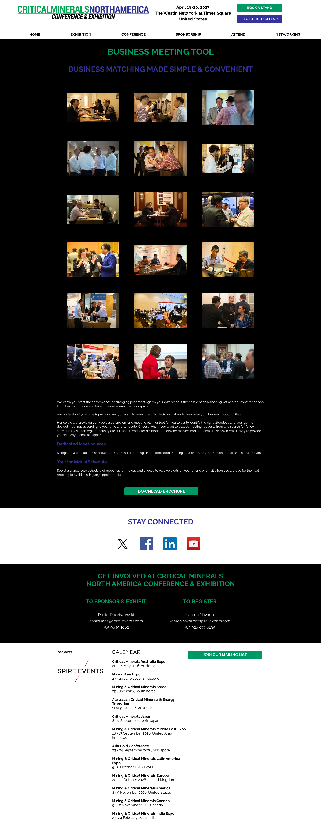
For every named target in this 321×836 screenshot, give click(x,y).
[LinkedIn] (170, 543)
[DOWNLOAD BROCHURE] (161, 491)
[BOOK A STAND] (259, 8)
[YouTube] (193, 543)
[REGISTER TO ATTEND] (259, 19)
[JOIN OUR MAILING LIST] (225, 655)
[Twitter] (122, 543)
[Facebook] (146, 543)
